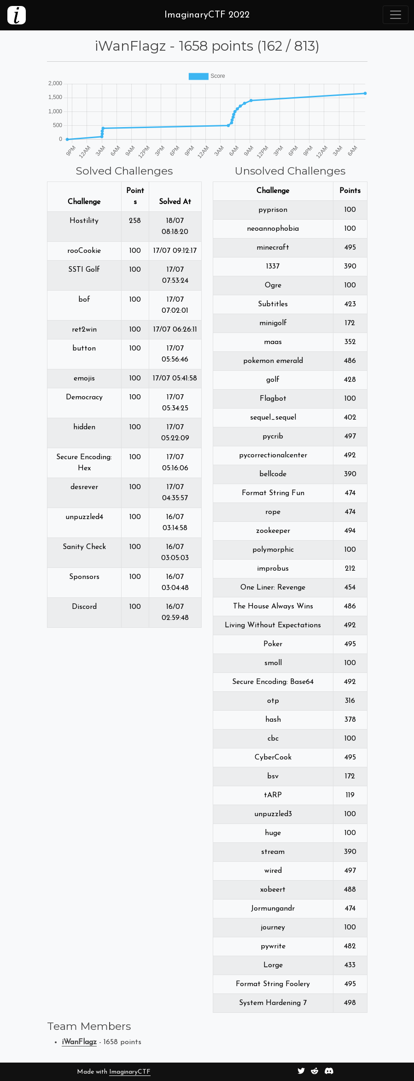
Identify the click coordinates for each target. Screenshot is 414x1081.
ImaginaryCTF (130, 1072)
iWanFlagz (79, 1042)
